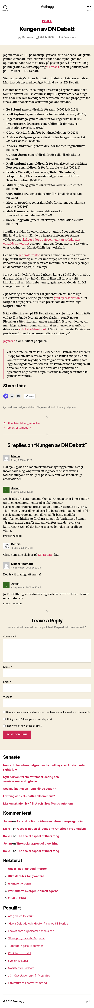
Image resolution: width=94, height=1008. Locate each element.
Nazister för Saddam (21, 968)
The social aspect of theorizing (38, 836)
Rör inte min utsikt (19, 953)
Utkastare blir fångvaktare (26, 876)
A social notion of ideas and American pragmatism (50, 821)
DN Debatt (45, 555)
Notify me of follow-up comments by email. (30, 719)
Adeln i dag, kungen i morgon (27, 868)
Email (7, 682)
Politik (47, 21)
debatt (32, 407)
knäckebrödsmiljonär (33, 329)
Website (7, 697)
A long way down (19, 883)
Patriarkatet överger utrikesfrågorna (33, 891)
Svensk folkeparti (19, 960)
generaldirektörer (51, 407)
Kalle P (7, 828)
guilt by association (67, 298)
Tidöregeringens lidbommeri (25, 945)
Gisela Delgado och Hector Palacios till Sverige (38, 923)
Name (7, 667)
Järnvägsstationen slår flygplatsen (30, 975)
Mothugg (47, 6)
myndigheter (69, 407)
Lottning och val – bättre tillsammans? (29, 796)
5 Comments (68, 37)
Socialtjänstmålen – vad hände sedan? (29, 788)
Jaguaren (9, 341)
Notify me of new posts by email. (24, 725)
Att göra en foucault (21, 916)
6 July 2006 (47, 37)
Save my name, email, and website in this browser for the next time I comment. (48, 712)
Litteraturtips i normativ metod (27, 983)
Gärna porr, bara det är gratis (26, 938)
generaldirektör (29, 255)
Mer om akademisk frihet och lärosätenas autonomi (38, 803)
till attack (52, 67)
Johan (29, 37)
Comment (9, 636)
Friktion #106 (17, 898)
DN (38, 407)
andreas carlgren (17, 407)
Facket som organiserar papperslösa (31, 931)
